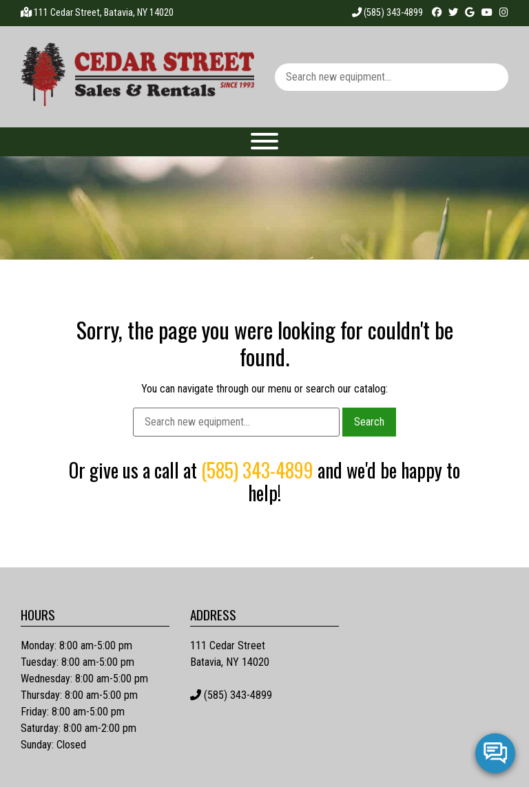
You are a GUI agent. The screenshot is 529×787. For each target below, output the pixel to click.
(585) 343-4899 (387, 13)
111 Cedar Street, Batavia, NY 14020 (104, 13)
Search (369, 421)
